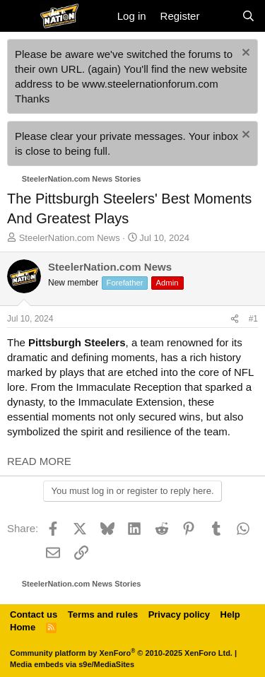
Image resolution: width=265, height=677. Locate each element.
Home (22, 627)
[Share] (234, 319)
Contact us (33, 614)
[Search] (248, 16)
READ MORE (39, 461)
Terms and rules (103, 614)
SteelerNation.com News (69, 237)
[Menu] (19, 16)
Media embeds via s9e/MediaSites (72, 664)
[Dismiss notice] (244, 54)
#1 (253, 319)
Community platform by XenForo (121, 653)
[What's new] (220, 16)
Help (230, 614)
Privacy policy (179, 614)
